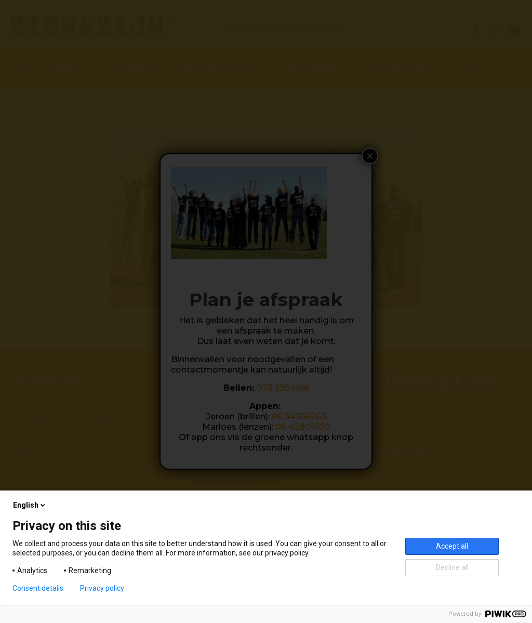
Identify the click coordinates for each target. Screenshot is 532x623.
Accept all (452, 546)
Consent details (37, 588)
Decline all (452, 567)
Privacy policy (102, 588)
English (30, 505)
